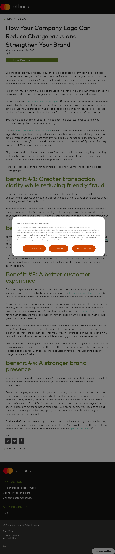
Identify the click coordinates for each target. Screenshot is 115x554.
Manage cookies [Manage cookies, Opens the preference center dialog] (84, 248)
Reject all (57, 248)
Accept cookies (33, 248)
